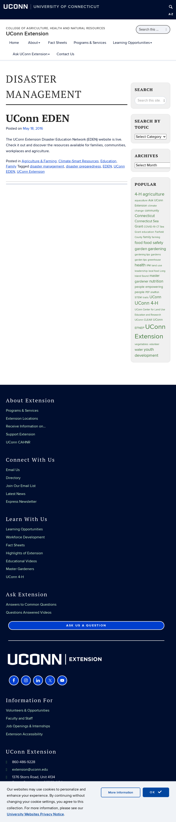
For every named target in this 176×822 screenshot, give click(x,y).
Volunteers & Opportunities (27, 710)
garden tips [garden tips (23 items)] (141, 259)
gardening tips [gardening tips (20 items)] (142, 254)
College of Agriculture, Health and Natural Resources (55, 28)
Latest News (15, 494)
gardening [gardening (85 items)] (157, 248)
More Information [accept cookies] (120, 792)
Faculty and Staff (19, 718)
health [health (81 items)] (140, 265)
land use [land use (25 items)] (157, 265)
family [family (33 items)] (147, 237)
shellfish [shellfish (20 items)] (154, 292)
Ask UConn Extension (31, 54)
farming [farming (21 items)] (156, 237)
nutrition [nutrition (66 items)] (156, 281)
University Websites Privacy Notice (35, 814)
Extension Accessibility (24, 734)
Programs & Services (90, 42)
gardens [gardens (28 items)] (156, 254)
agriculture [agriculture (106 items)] (153, 194)
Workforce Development (25, 537)
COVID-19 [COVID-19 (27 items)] (149, 226)
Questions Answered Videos (28, 612)
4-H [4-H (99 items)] (138, 194)
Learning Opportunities (132, 42)
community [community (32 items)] (152, 210)
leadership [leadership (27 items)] (141, 271)
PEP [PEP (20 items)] (147, 292)
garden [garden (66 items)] (141, 248)
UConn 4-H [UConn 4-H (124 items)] (146, 303)
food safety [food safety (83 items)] (153, 242)
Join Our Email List (21, 486)
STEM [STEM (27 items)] (138, 297)
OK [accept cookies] (156, 792)
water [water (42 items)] (139, 350)
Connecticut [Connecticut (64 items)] (145, 216)
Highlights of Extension (24, 553)
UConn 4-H (15, 577)
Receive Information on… (26, 426)
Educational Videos (21, 561)
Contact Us (65, 54)
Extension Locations (22, 418)
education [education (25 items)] (148, 231)
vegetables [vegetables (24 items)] (141, 344)
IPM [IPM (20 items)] (149, 265)
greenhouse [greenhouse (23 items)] (154, 259)
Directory (13, 478)
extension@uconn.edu (30, 769)
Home (14, 42)
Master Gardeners (20, 569)
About (34, 42)
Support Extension (20, 434)
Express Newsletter (21, 501)
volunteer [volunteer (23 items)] (154, 344)
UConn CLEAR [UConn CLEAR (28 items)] (143, 320)
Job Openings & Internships (28, 726)
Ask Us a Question (86, 625)
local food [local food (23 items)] (154, 271)
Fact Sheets (57, 42)
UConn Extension (27, 33)
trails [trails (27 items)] (146, 297)
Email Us (13, 470)
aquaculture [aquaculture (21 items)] (141, 200)
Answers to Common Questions (31, 604)
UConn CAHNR (18, 442)
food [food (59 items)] (139, 243)
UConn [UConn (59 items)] (155, 297)
